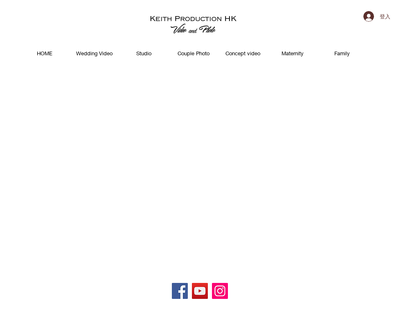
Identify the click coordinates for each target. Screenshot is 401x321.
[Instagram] (220, 291)
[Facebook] (180, 291)
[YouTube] (200, 291)
